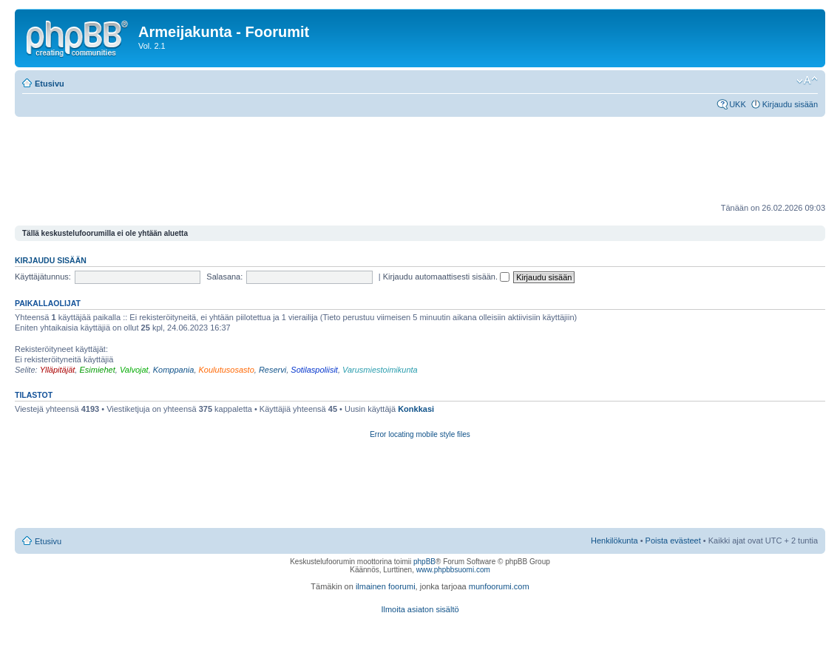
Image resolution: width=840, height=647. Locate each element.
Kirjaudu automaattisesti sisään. (446, 276)
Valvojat (134, 369)
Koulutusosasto (226, 369)
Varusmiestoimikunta (380, 369)
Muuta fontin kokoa (807, 80)
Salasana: (224, 276)
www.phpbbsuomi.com (453, 570)
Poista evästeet (673, 540)
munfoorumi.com (499, 586)
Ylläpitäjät (57, 369)
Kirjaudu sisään (790, 104)
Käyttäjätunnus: (43, 276)
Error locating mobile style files (420, 434)
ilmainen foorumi (386, 586)
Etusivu (49, 83)
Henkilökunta (614, 540)
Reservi (272, 369)
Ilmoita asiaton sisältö (419, 609)
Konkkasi (416, 408)
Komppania (173, 369)
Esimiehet (97, 369)
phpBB (424, 562)
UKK (737, 104)
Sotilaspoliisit (314, 369)
